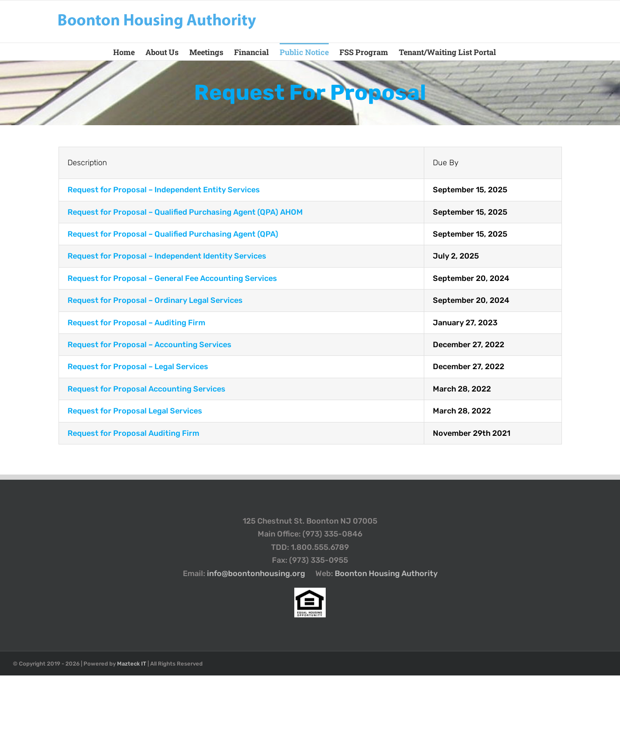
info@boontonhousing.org (256, 573)
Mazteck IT (131, 663)
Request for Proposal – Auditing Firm (136, 322)
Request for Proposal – (164, 189)
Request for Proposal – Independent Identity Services (167, 256)
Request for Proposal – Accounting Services (149, 344)
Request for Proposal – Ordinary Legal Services (155, 300)
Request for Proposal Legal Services (135, 411)
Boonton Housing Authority (386, 573)
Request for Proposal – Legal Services (138, 366)
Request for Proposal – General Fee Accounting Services (172, 278)
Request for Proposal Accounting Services (146, 389)
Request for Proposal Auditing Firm (133, 433)
